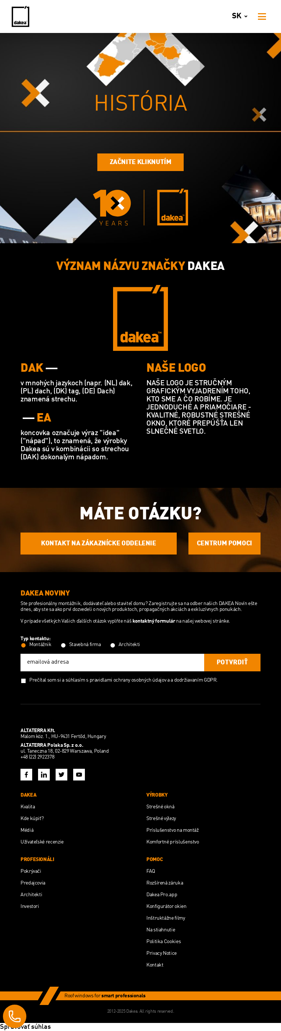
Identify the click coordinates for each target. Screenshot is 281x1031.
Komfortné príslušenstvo (172, 842)
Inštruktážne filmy (165, 918)
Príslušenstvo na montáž (172, 830)
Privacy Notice (161, 953)
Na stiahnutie (160, 929)
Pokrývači (30, 871)
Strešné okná (160, 806)
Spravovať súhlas (25, 1027)
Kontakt (154, 965)
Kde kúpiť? (32, 818)
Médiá (26, 830)
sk (241, 16)
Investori (29, 906)
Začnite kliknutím (141, 162)
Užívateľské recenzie (42, 842)
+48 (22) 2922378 (37, 757)
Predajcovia (32, 883)
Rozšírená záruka (164, 883)
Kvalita (27, 806)
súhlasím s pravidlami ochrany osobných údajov (115, 680)
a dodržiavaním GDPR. (194, 680)
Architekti (31, 894)
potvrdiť (232, 662)
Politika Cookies (163, 941)
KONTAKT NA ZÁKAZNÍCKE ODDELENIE (98, 543)
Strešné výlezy (161, 818)
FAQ (150, 871)
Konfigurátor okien (166, 906)
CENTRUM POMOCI (224, 543)
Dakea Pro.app (161, 894)
